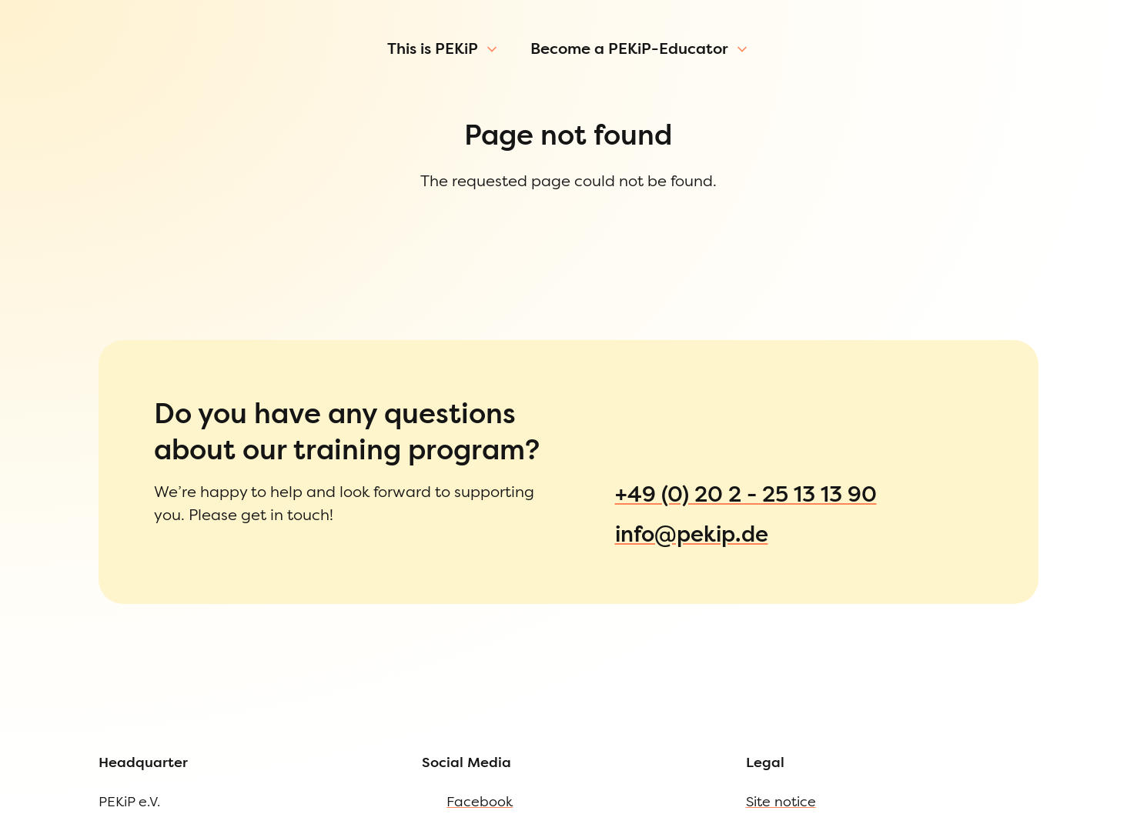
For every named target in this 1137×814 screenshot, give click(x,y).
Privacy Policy (81, 751)
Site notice (69, 720)
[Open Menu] (17, 87)
